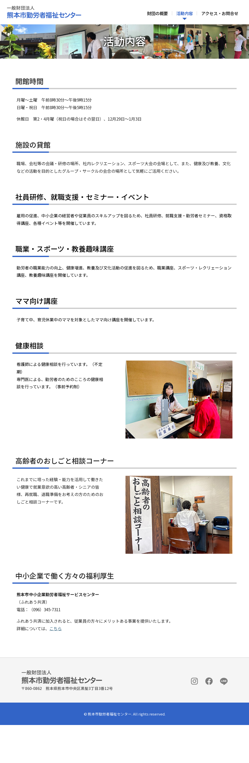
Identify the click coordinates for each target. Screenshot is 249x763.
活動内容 (184, 13)
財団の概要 (157, 13)
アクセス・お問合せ (219, 13)
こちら (58, 664)
